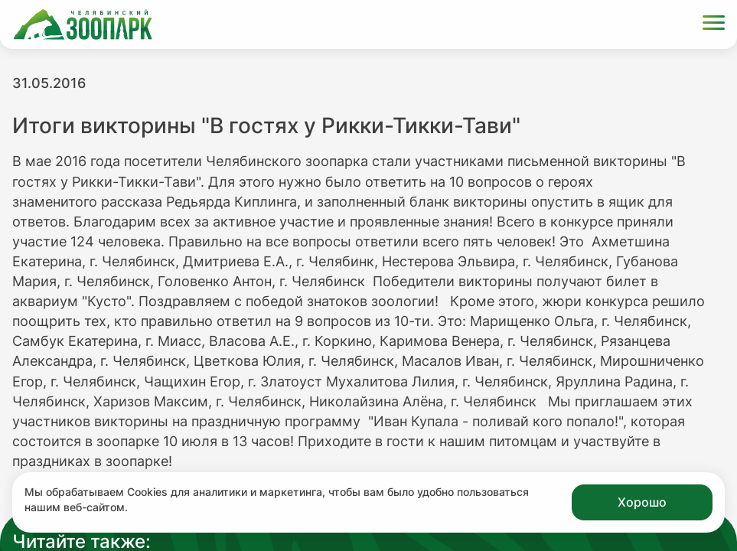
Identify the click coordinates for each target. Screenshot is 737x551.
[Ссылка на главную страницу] (82, 24)
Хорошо (642, 502)
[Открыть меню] (714, 25)
